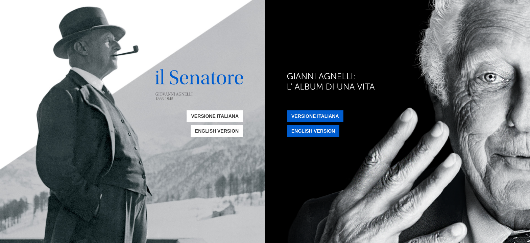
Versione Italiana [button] (215, 116)
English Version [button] (217, 131)
